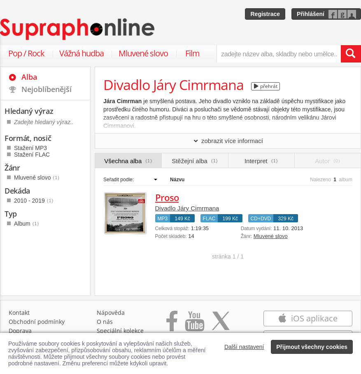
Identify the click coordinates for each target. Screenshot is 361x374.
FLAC (209, 219)
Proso (167, 197)
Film (192, 53)
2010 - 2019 (34, 200)
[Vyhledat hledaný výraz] (350, 53)
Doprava (20, 331)
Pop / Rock (26, 53)
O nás (105, 322)
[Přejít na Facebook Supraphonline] (171, 325)
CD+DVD (261, 219)
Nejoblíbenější (46, 89)
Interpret (261, 160)
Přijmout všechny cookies (311, 347)
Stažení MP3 (30, 148)
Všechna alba (128, 160)
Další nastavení (244, 347)
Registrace (265, 14)
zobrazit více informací (228, 140)
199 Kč (230, 219)
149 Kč (182, 219)
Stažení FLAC (32, 154)
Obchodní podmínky (37, 322)
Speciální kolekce (120, 331)
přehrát (265, 86)
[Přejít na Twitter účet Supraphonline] (220, 325)
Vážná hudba (81, 53)
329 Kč (285, 219)
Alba (29, 77)
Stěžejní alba (195, 160)
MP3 (163, 219)
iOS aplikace (308, 318)
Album (26, 223)
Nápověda (111, 312)
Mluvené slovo (143, 53)
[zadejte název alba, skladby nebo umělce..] (279, 53)
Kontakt (19, 312)
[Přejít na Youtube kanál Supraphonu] (194, 325)
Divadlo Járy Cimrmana (187, 208)
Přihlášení (310, 14)
